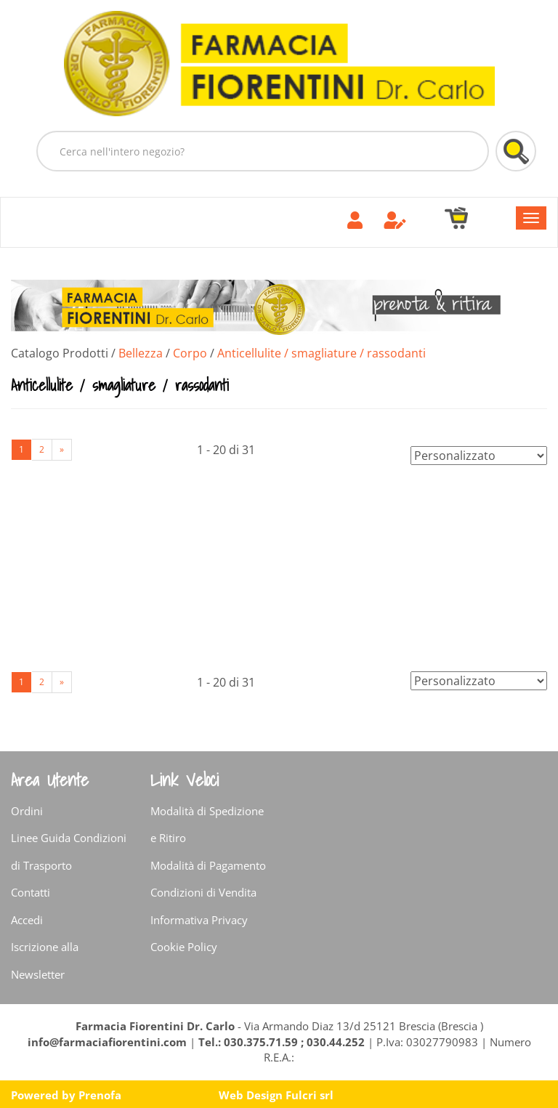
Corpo (190, 353)
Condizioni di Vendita (203, 892)
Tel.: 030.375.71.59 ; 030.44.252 (281, 1042)
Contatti (30, 892)
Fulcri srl (309, 1095)
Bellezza (140, 353)
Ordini (27, 811)
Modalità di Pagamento (208, 865)
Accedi (27, 920)
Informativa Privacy (199, 920)
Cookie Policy (183, 946)
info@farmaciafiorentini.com (109, 1042)
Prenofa (99, 1095)
